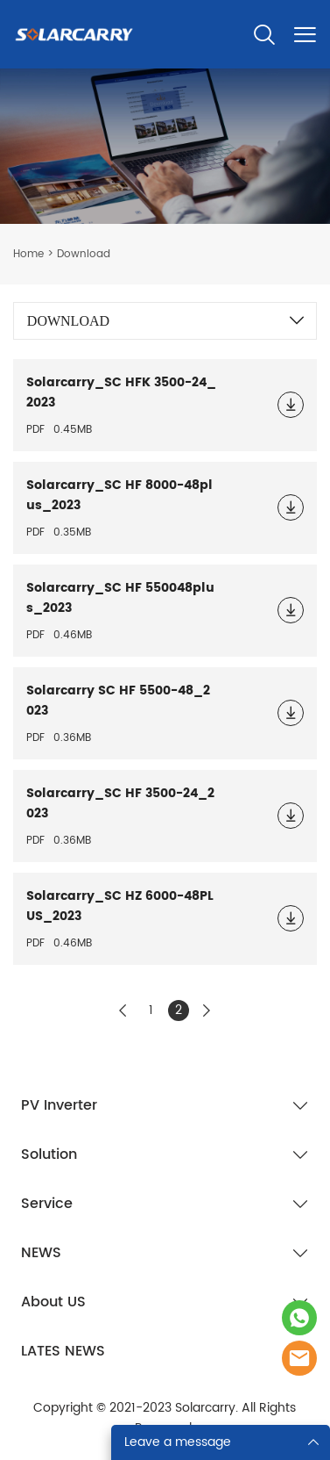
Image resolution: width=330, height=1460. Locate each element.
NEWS (41, 1252)
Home (28, 254)
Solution (49, 1154)
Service (47, 1203)
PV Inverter (59, 1105)
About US (53, 1302)
